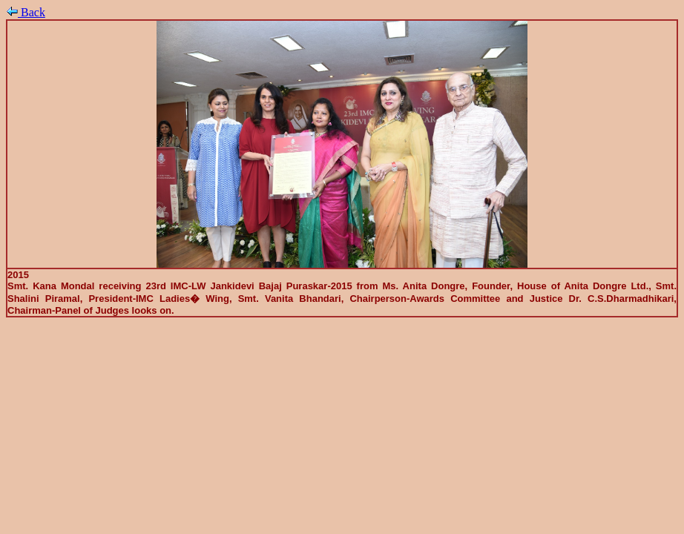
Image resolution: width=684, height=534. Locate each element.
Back (25, 12)
